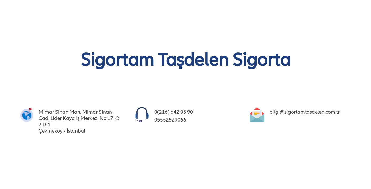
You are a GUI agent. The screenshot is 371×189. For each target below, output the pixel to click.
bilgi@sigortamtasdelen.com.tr (305, 112)
